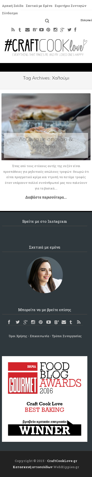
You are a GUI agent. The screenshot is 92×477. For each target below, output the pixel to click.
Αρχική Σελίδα (12, 6)
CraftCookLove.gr (62, 461)
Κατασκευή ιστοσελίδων (33, 467)
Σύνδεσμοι (10, 13)
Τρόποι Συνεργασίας (67, 336)
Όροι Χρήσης (18, 336)
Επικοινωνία (39, 336)
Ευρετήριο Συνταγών (70, 6)
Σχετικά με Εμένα (39, 6)
